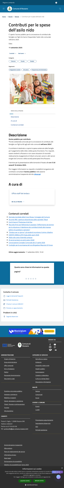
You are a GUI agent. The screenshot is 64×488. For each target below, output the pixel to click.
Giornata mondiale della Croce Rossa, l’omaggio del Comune (29, 217)
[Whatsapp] (55, 347)
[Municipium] (50, 350)
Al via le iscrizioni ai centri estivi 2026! (21, 240)
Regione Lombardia (8, 2)
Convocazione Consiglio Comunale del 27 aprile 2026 (27, 242)
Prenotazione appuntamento (44, 420)
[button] (32, 485)
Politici (6, 372)
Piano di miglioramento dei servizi (14, 451)
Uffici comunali (8, 365)
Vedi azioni (22, 53)
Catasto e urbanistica (42, 375)
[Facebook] (50, 345)
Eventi (37, 406)
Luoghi (37, 410)
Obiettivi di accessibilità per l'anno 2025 (16, 465)
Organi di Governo (9, 359)
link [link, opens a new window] (49, 477)
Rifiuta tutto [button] (39, 481)
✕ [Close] (61, 472)
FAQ (36, 427)
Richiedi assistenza (41, 430)
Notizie (17, 17)
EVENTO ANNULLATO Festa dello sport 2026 (24, 235)
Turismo (6, 407)
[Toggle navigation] (4, 8)
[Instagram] (50, 347)
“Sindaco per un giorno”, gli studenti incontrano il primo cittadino (31, 232)
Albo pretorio (8, 448)
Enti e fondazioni (9, 369)
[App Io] (56, 350)
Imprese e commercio (10, 394)
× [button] (62, 468)
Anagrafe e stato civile (42, 365)
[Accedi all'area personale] (56, 2)
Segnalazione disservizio (42, 423)
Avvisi (37, 398)
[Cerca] (60, 9)
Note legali (7, 458)
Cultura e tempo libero (42, 379)
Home (4, 17)
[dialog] (32, 477)
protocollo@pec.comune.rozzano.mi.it (16, 429)
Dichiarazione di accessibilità (13, 461)
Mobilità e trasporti (10, 398)
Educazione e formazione (43, 382)
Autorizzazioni (39, 372)
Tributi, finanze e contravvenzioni (14, 404)
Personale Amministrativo (12, 375)
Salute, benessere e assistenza (13, 401)
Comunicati (38, 394)
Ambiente (38, 362)
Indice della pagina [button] (17, 111)
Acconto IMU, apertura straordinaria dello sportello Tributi (28, 219)
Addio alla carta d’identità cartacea (20, 237)
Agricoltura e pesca (41, 359)
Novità (10, 17)
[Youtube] (55, 345)
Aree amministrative (10, 362)
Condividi (13, 53)
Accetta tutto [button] (25, 481)
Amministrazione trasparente (13, 445)
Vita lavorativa (8, 411)
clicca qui (37, 174)
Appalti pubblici (40, 369)
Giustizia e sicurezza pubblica (13, 391)
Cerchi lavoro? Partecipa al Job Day (20, 222)
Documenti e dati (9, 379)
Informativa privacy (10, 455)
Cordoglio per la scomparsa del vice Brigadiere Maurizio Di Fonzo (31, 245)
